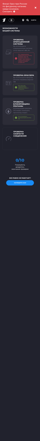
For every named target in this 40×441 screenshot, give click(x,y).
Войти (33, 20)
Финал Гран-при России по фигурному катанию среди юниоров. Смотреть (15, 8)
